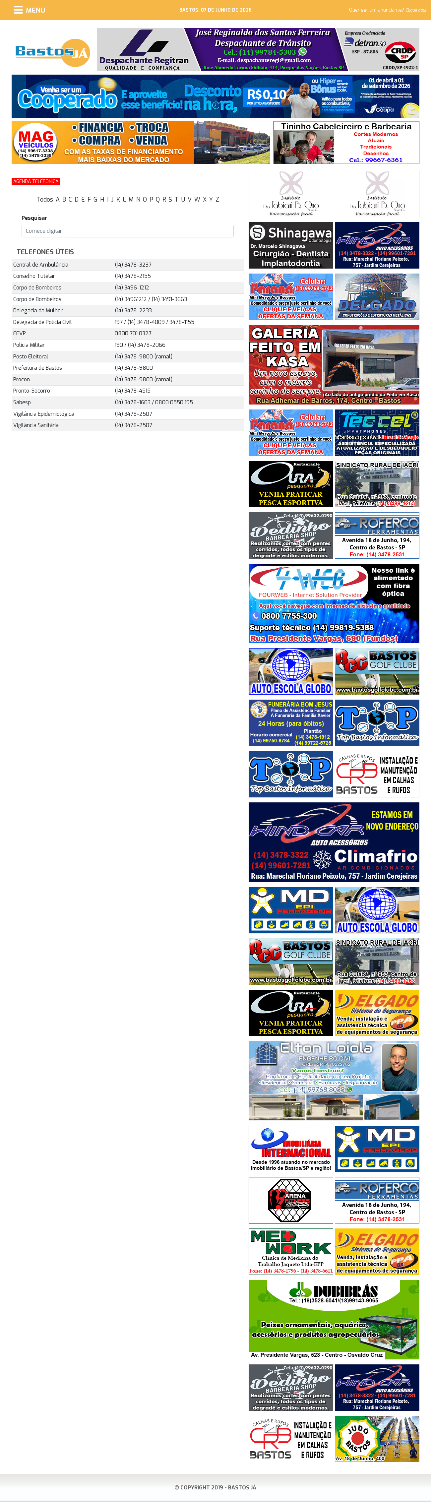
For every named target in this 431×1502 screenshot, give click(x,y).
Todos (44, 200)
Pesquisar (34, 218)
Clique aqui (415, 10)
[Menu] (29, 10)
